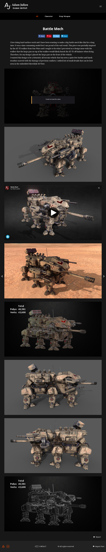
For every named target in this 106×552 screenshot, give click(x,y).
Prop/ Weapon (64, 16)
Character (49, 16)
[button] (97, 537)
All (37, 16)
